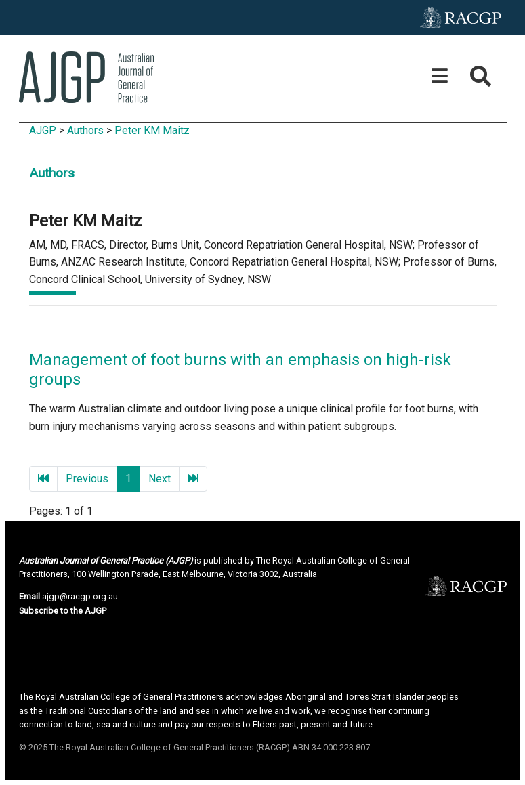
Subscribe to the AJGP (62, 611)
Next (159, 478)
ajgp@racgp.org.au (80, 596)
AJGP (42, 130)
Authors (85, 130)
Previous (87, 478)
